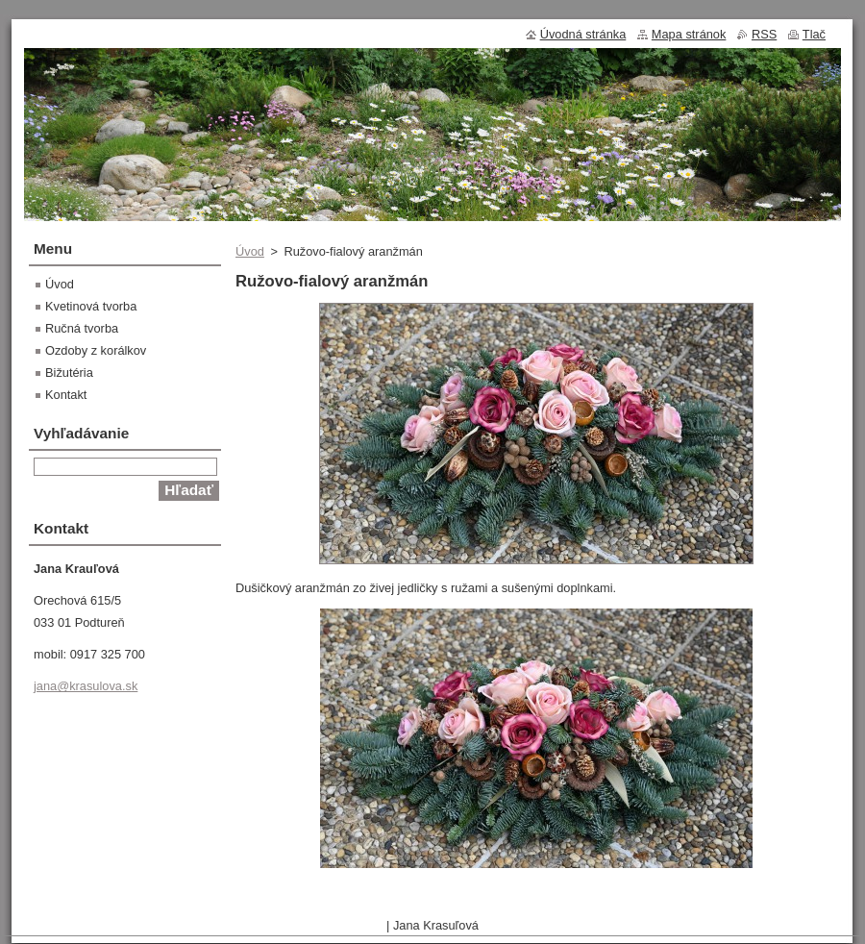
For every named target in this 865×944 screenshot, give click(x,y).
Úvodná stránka (583, 34)
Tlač (814, 34)
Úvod (249, 251)
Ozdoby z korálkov (95, 350)
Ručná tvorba (81, 328)
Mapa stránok (689, 34)
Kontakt (65, 394)
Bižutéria (69, 372)
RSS (764, 34)
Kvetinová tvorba (90, 306)
